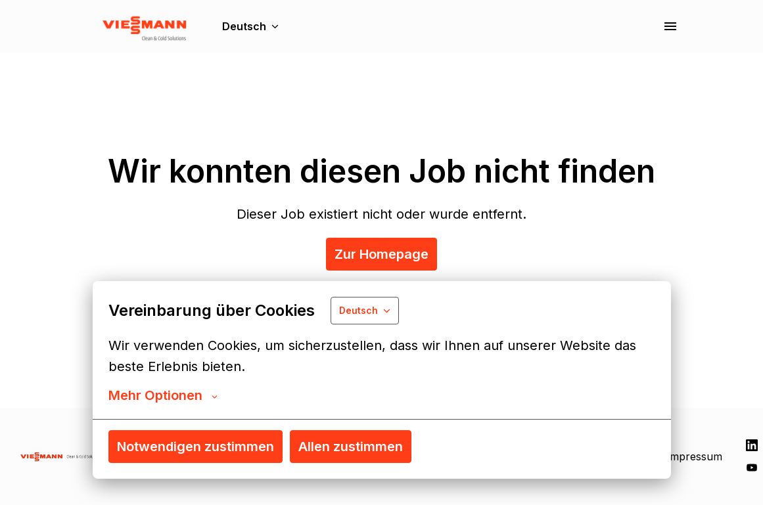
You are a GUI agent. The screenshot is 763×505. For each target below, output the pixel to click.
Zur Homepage (381, 254)
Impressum (694, 456)
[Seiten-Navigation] (670, 26)
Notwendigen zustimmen (195, 446)
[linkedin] (752, 445)
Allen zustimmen (350, 446)
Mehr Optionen (163, 395)
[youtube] (752, 467)
